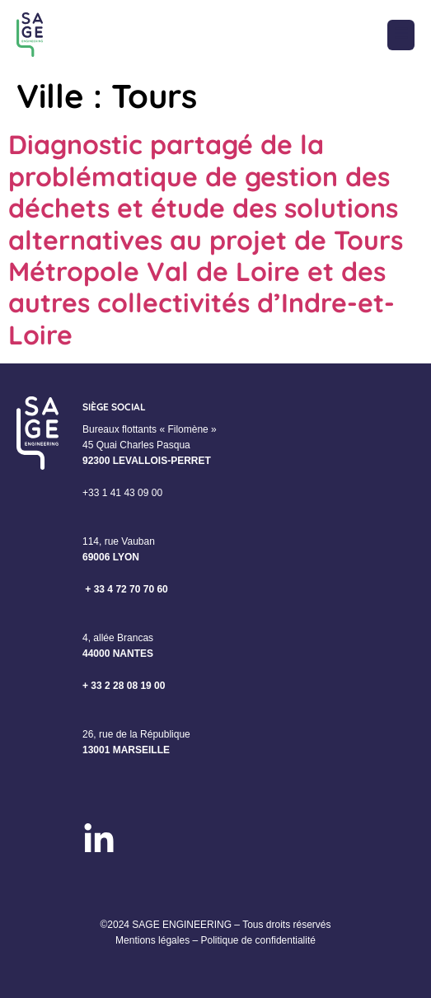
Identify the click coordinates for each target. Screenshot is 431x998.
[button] (401, 35)
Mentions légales (152, 940)
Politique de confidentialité (257, 940)
